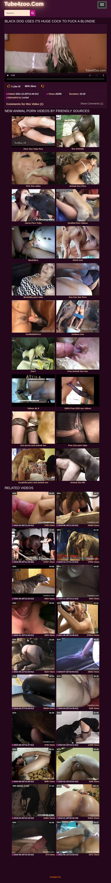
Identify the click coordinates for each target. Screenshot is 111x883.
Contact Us (55, 877)
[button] (102, 4)
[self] (19, 4)
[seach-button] (32, 13)
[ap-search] (19, 13)
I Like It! (14, 86)
